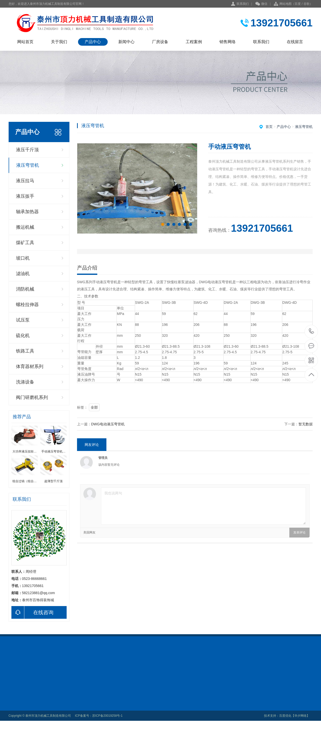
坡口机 (23, 258)
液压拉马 (25, 180)
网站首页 (25, 42)
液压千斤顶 (27, 149)
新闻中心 (126, 42)
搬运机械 (25, 227)
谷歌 (307, 4)
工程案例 (194, 42)
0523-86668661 (311, 331)
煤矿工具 (25, 242)
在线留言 (295, 42)
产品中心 (93, 42)
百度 (298, 4)
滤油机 (23, 273)
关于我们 (59, 42)
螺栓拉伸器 (27, 304)
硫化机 (23, 335)
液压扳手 (25, 196)
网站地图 (285, 4)
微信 (261, 4)
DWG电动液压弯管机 (108, 424)
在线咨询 (32, 612)
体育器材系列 (29, 366)
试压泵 (23, 320)
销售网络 (227, 42)
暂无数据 (305, 424)
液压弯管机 (27, 165)
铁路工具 (25, 351)
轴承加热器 (27, 211)
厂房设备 (160, 42)
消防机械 (25, 289)
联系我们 (243, 4)
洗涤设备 (25, 381)
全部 (94, 407)
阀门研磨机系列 (32, 397)
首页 (269, 127)
